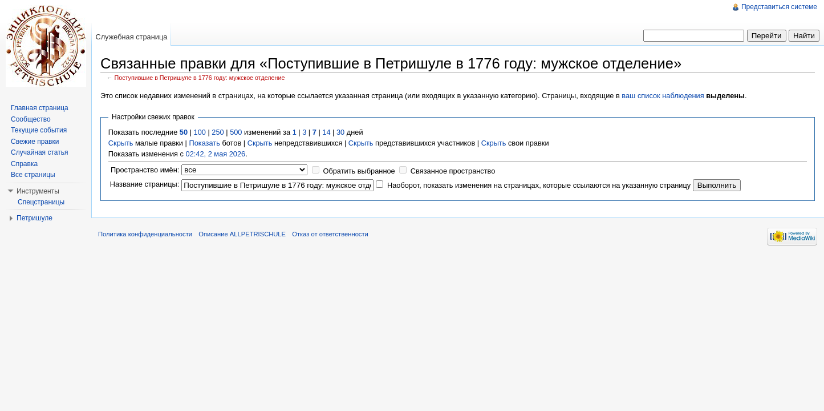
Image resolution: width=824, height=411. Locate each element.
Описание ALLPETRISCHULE (242, 234)
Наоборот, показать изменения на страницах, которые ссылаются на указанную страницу (539, 185)
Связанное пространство (453, 171)
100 (200, 132)
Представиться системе (779, 7)
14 (326, 132)
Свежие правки (35, 142)
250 (218, 132)
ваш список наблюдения (663, 95)
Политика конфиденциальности (145, 234)
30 (340, 132)
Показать (204, 143)
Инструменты (38, 191)
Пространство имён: (145, 170)
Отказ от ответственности (330, 234)
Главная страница (39, 108)
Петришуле (34, 218)
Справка (24, 164)
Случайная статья (39, 152)
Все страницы (33, 175)
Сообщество (31, 119)
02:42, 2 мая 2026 (216, 154)
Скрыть (120, 143)
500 (236, 132)
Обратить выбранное (359, 171)
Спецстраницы (41, 202)
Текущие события (39, 130)
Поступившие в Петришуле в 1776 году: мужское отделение (200, 77)
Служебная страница (131, 37)
